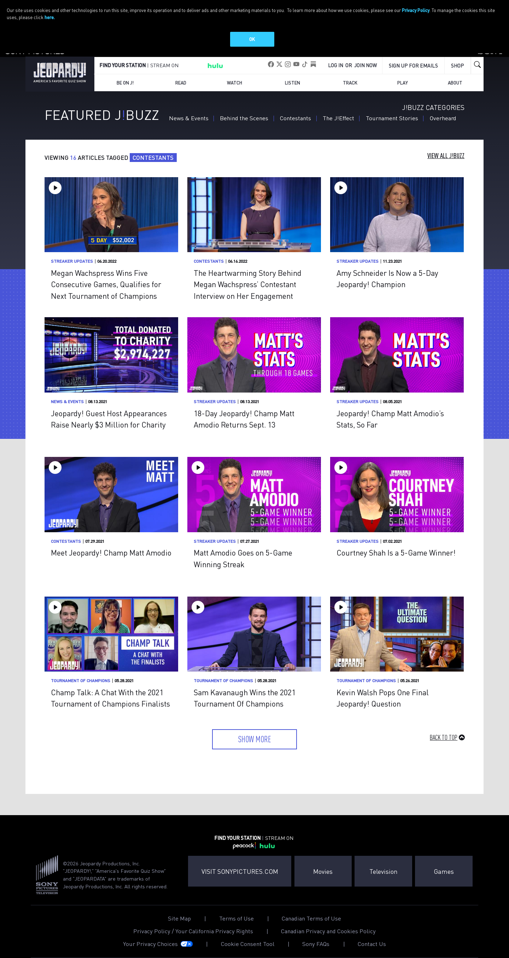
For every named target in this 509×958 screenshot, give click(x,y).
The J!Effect (338, 115)
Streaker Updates (72, 258)
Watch (234, 80)
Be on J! (125, 80)
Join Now (365, 62)
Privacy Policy (415, 10)
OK (252, 39)
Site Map (179, 916)
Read (180, 80)
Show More (254, 736)
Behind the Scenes (244, 115)
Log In (335, 62)
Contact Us (372, 942)
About (455, 80)
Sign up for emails (413, 63)
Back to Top (443, 734)
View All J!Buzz (445, 153)
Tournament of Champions (80, 678)
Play (402, 80)
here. (50, 17)
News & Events (189, 115)
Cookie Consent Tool (247, 942)
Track (350, 80)
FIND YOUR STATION (122, 62)
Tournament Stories (392, 115)
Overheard (443, 115)
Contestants (295, 115)
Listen (292, 80)
